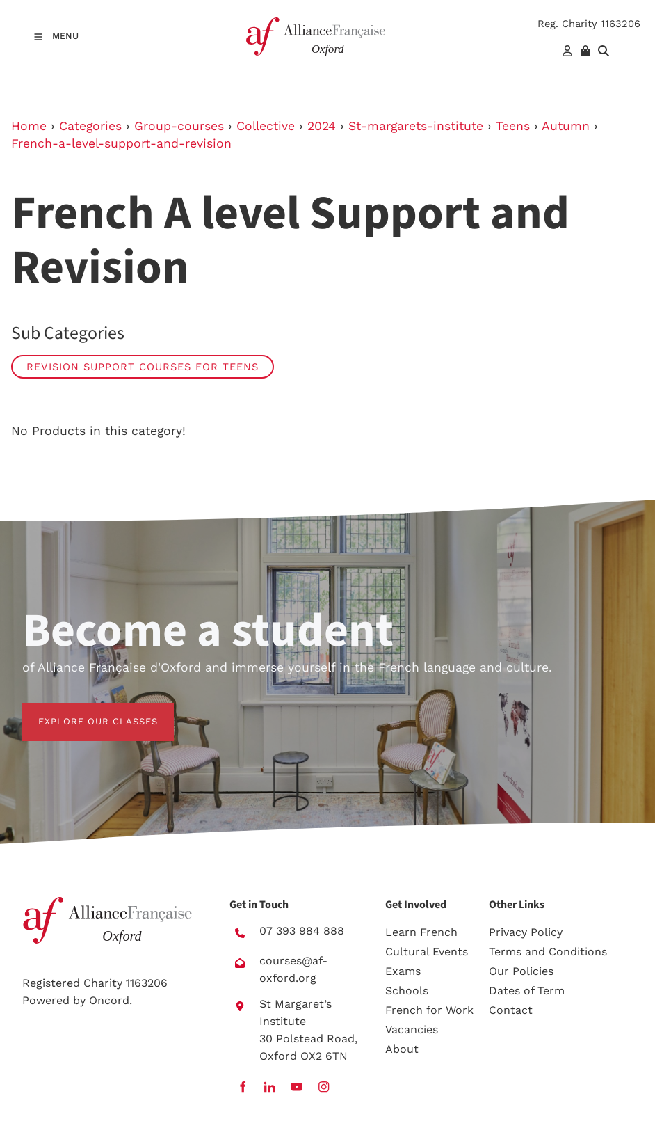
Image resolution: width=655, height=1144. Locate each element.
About (402, 1049)
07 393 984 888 (301, 930)
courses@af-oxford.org (293, 969)
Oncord (109, 1000)
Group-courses (179, 126)
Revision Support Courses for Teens (142, 366)
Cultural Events (426, 951)
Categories (90, 126)
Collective (265, 126)
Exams (403, 971)
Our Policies (521, 971)
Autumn (566, 126)
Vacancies (411, 1029)
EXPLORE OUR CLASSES (82, 711)
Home (29, 126)
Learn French (421, 932)
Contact (511, 1010)
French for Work (429, 1010)
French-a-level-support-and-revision (121, 143)
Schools (406, 990)
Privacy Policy (526, 932)
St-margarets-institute (415, 126)
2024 (321, 126)
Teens (513, 126)
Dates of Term (527, 990)
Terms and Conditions (548, 951)
